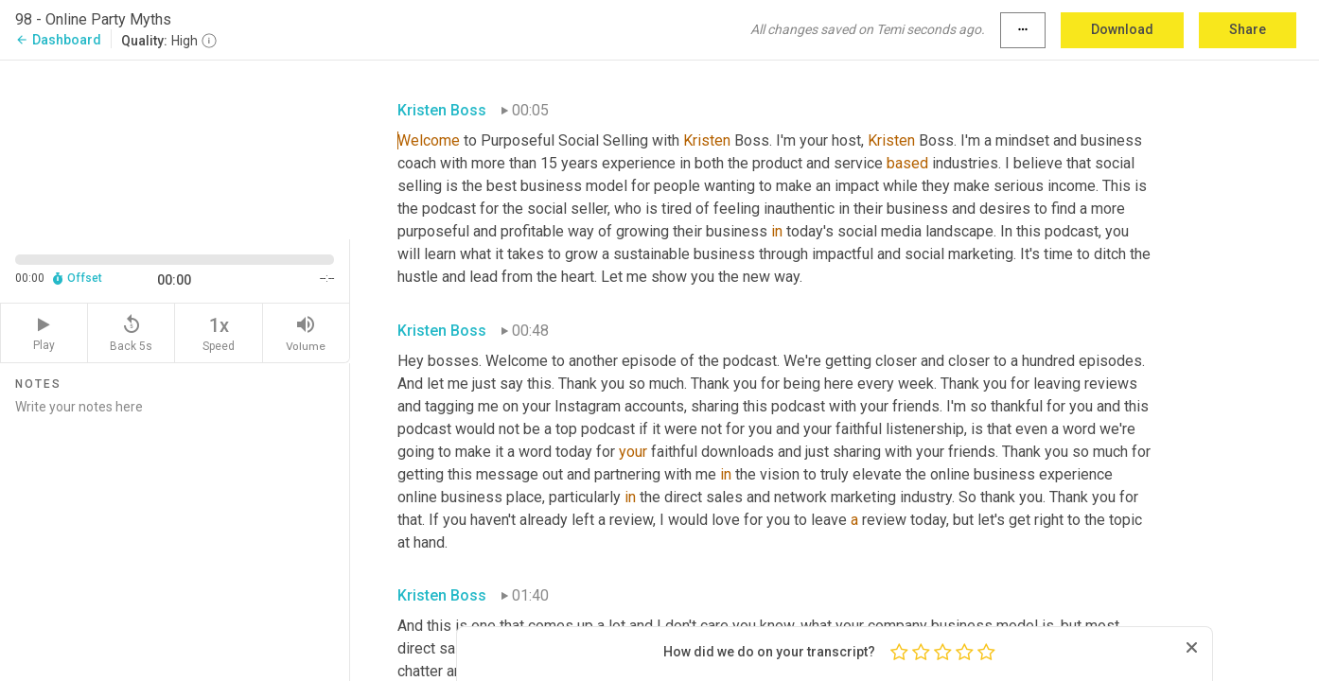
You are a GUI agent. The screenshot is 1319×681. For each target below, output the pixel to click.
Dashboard (58, 39)
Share (1247, 29)
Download (1122, 29)
